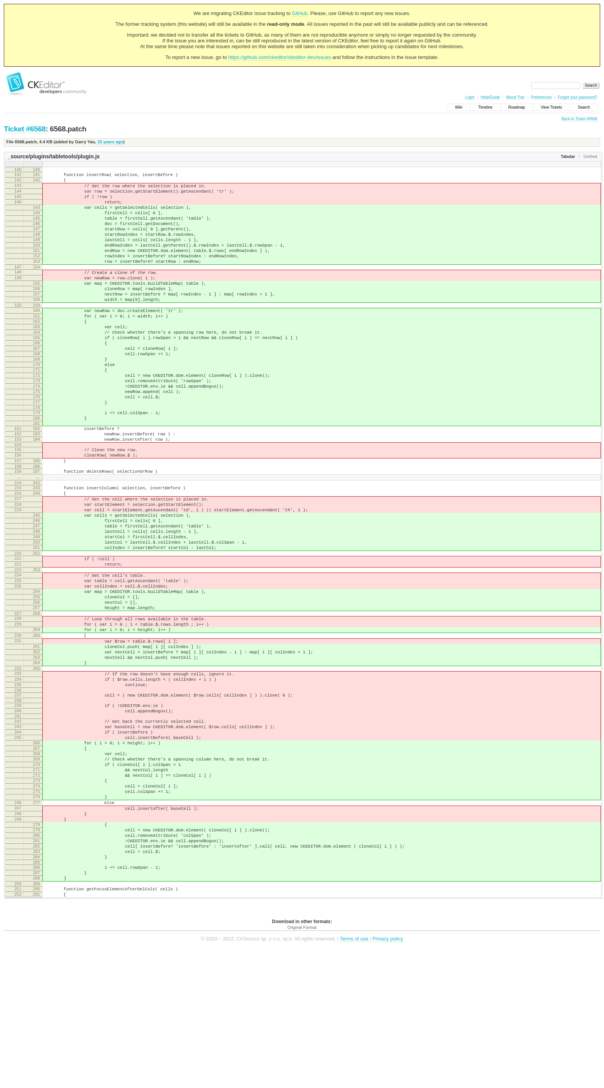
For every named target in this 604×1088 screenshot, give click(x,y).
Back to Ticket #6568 (579, 119)
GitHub (299, 13)
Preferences (541, 97)
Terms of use (354, 1076)
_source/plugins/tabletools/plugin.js (54, 156)
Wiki (458, 107)
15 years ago (110, 141)
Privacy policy (387, 1076)
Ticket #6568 (25, 129)
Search (584, 107)
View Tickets (551, 107)
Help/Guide (490, 97)
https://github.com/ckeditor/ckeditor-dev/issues (279, 57)
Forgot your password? (577, 97)
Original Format (302, 1065)
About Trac (515, 97)
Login (469, 97)
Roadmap (516, 107)
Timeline (485, 107)
